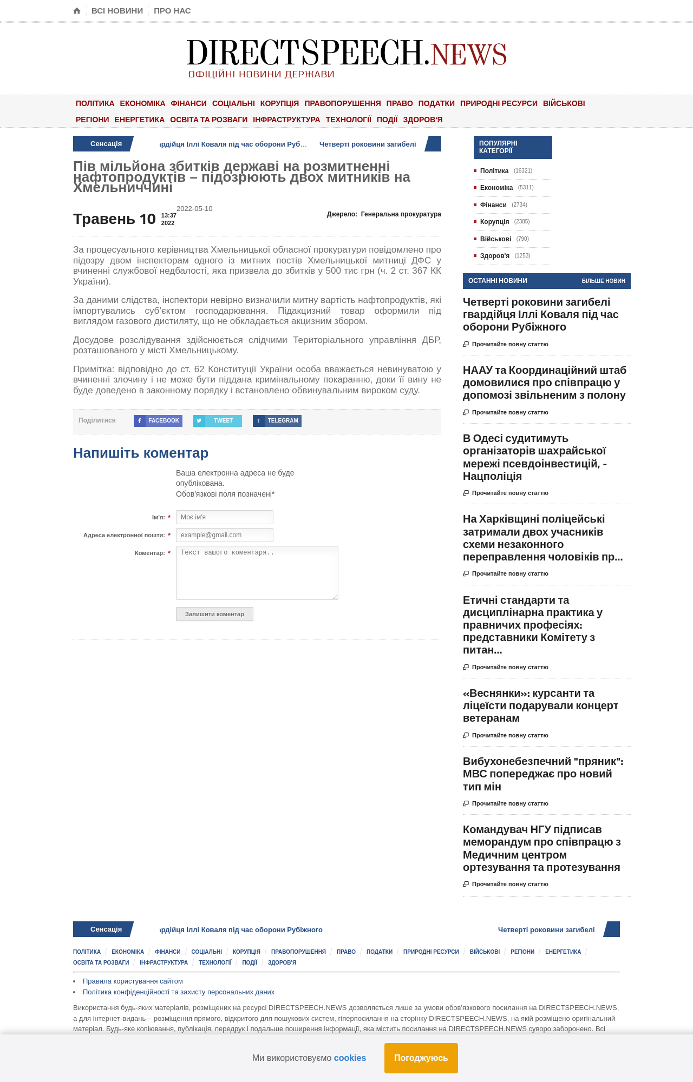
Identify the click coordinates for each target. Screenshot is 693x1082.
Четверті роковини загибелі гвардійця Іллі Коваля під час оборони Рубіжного (207, 144)
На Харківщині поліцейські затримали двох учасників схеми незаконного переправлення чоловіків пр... (543, 537)
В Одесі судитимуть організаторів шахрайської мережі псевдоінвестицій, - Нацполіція (535, 457)
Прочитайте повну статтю (505, 344)
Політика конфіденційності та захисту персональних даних (178, 992)
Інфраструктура (286, 119)
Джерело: (384, 214)
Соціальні (233, 103)
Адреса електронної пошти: (124, 535)
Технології (348, 119)
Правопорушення (342, 103)
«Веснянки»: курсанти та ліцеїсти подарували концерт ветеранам (541, 705)
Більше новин (603, 281)
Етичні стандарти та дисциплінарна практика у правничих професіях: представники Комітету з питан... (533, 624)
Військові (564, 103)
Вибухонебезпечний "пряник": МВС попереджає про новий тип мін (543, 773)
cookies (350, 1058)
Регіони (92, 119)
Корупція (279, 103)
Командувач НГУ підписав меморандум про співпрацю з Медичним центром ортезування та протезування (542, 848)
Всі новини (117, 10)
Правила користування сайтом (133, 981)
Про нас (172, 10)
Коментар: (150, 553)
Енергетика (140, 119)
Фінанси (189, 103)
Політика (95, 103)
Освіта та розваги (208, 119)
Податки (437, 103)
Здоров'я (422, 119)
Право (400, 103)
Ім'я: (158, 517)
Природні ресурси (499, 103)
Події (387, 119)
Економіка (143, 103)
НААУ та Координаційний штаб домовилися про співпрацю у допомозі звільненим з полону (544, 382)
